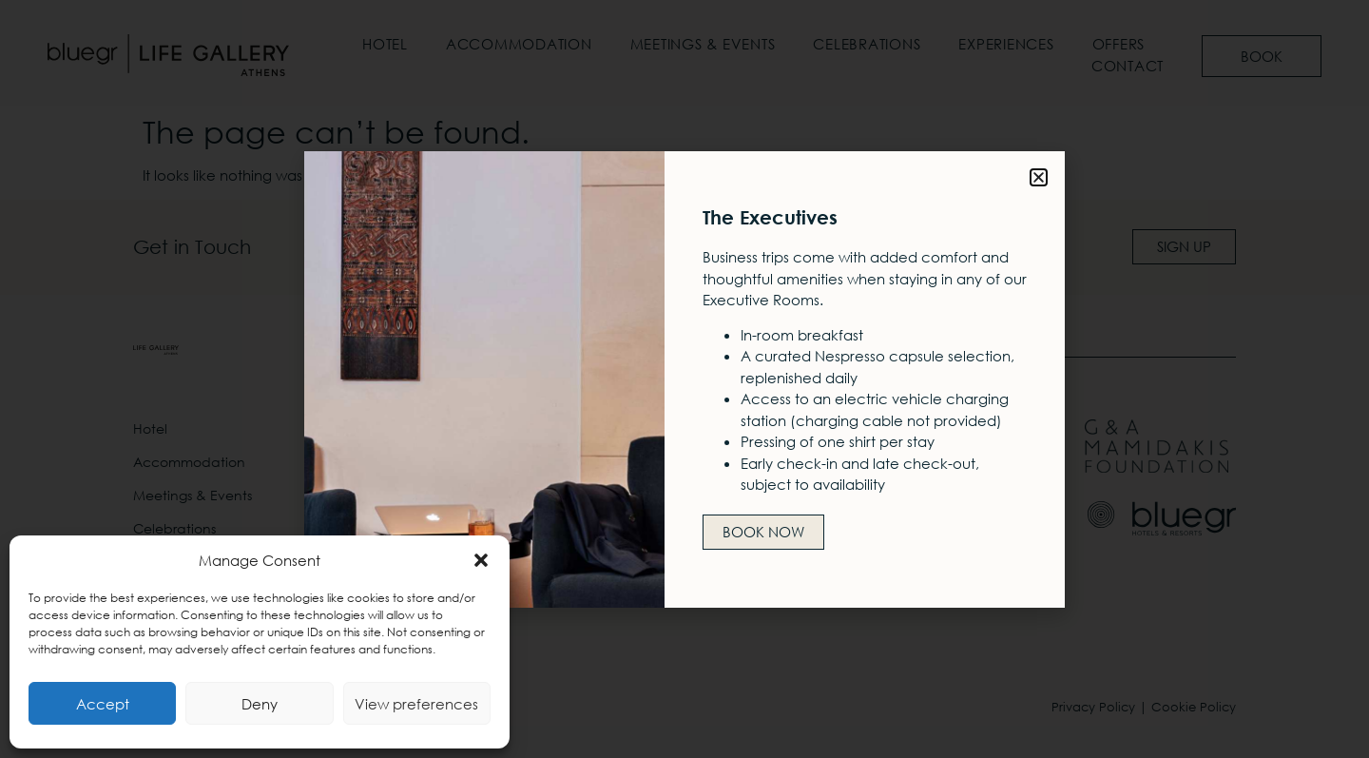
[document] (684, 379)
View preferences (416, 703)
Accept (102, 703)
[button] (481, 560)
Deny (259, 703)
